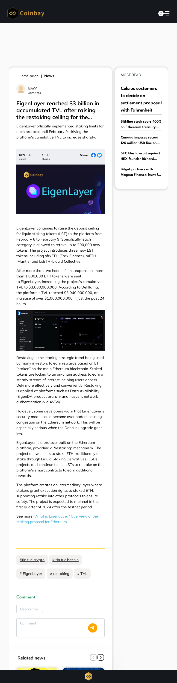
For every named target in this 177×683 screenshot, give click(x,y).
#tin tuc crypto (32, 559)
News (49, 76)
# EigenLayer (31, 573)
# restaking (59, 573)
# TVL (82, 573)
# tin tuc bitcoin (65, 559)
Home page (29, 76)
